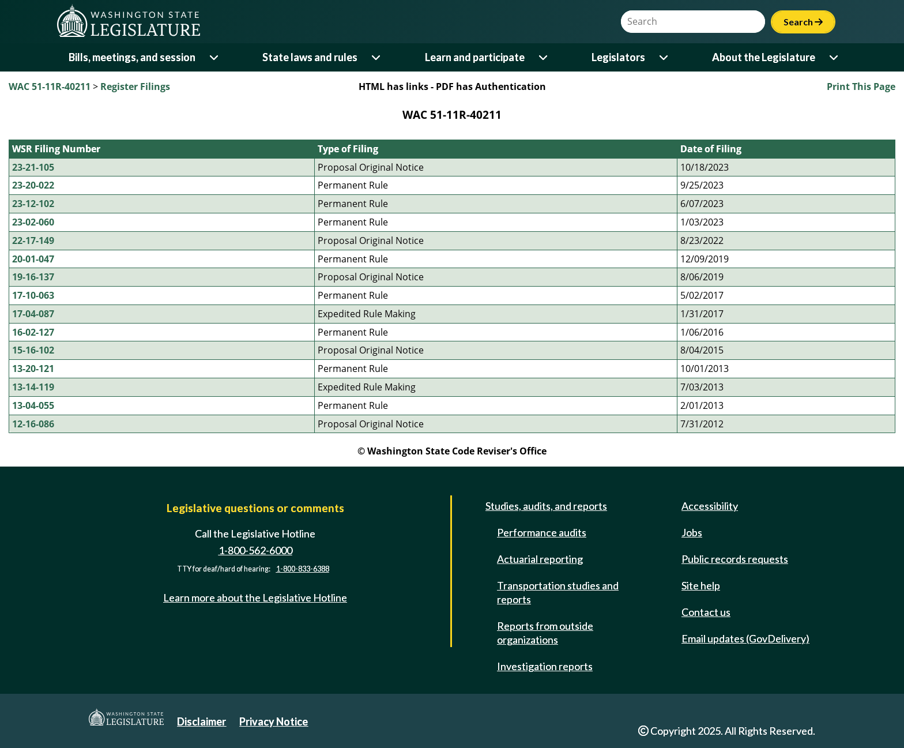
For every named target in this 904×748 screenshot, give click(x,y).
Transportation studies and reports (558, 592)
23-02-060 (33, 222)
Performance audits (541, 532)
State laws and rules (309, 57)
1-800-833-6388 (302, 569)
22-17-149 (33, 240)
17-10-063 (33, 295)
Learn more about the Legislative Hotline (255, 597)
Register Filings (135, 86)
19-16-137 (33, 276)
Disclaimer (201, 721)
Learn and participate (475, 57)
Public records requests (734, 558)
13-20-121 (33, 368)
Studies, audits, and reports (546, 505)
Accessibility (709, 505)
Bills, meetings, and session (132, 57)
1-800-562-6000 (255, 550)
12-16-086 (33, 424)
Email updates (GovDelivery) (745, 638)
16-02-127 (33, 332)
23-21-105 (33, 167)
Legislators (618, 57)
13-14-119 (33, 387)
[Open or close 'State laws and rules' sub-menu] (376, 57)
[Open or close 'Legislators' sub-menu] (664, 57)
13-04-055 (33, 405)
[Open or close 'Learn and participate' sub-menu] (543, 57)
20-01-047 (33, 259)
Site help (700, 585)
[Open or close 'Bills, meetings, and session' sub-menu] (214, 57)
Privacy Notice (273, 721)
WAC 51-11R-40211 (50, 86)
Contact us (705, 612)
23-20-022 (33, 185)
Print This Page (861, 86)
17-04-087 (33, 313)
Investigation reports (545, 666)
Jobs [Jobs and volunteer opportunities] (691, 532)
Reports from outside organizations (545, 632)
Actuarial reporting (540, 558)
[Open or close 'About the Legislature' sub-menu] (834, 57)
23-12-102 (33, 203)
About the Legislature (763, 57)
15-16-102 (33, 350)
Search (803, 21)
